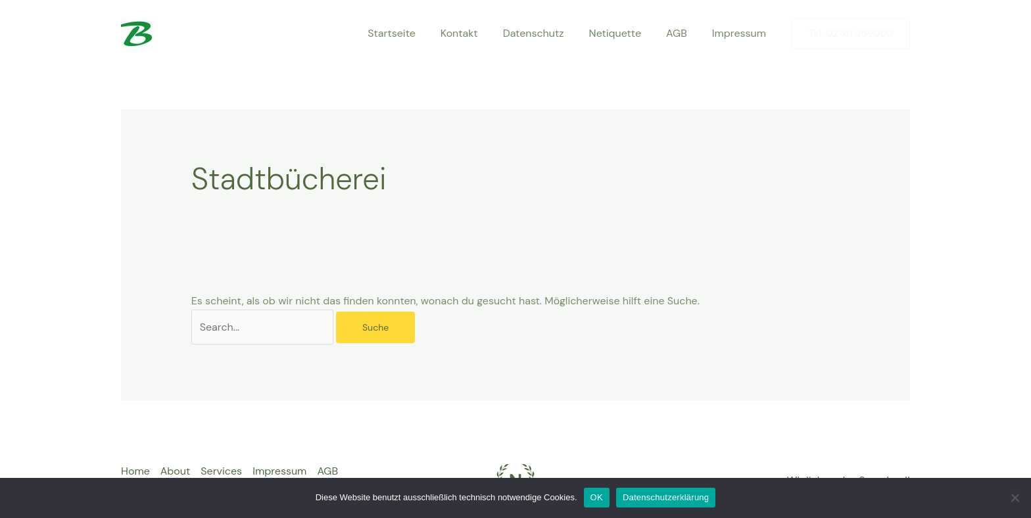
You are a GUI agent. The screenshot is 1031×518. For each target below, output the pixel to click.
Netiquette (625, 33)
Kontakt (477, 33)
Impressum (741, 33)
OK (596, 497)
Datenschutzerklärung (666, 497)
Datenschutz (547, 33)
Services (221, 471)
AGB (682, 33)
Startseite (413, 33)
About (175, 471)
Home (135, 471)
